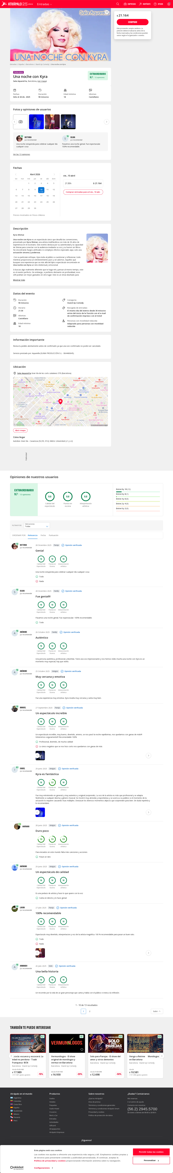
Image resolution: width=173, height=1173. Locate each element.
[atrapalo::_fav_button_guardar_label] (107, 12)
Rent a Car (53, 1115)
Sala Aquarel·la (24, 373)
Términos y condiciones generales (102, 1105)
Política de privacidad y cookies (50, 1161)
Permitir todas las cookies (151, 1152)
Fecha (43, 535)
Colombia (15, 1101)
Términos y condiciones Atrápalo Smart (104, 1109)
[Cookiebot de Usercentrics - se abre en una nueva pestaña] (16, 1168)
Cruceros (52, 1112)
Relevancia (32, 535)
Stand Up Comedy (42, 64)
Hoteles (52, 1102)
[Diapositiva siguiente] (161, 1056)
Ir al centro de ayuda (136, 1102)
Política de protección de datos (101, 1115)
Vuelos (52, 1098)
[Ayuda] (158, 4)
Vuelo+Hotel (54, 1109)
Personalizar (151, 1160)
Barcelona (30, 64)
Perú (13, 1120)
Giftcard (52, 1125)
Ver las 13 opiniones (21, 154)
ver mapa (42, 81)
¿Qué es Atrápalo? (96, 1098)
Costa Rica (16, 1104)
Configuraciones (42, 1168)
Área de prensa (94, 1102)
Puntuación (53, 535)
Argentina (15, 1098)
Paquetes (53, 1105)
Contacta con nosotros (136, 1105)
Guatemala (16, 1111)
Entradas (13, 64)
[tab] (32, 535)
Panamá (15, 1117)
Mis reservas (132, 1098)
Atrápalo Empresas (56, 1132)
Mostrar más (19, 280)
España (21, 64)
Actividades (53, 1122)
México (14, 1114)
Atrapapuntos (54, 1129)
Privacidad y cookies (96, 1112)
